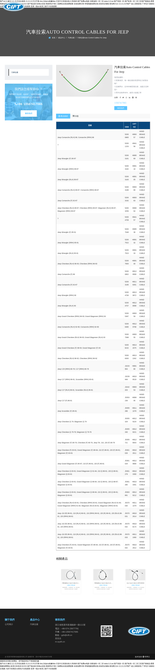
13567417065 (120, 103)
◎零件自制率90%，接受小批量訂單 (127, 93)
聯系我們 (137, 6)
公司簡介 (9, 624)
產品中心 (86, 6)
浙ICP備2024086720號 (43, 657)
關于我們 (99, 6)
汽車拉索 (71, 38)
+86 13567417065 (29, 104)
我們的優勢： (119, 77)
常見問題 (124, 6)
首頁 (76, 6)
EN (151, 6)
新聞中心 (112, 6)
